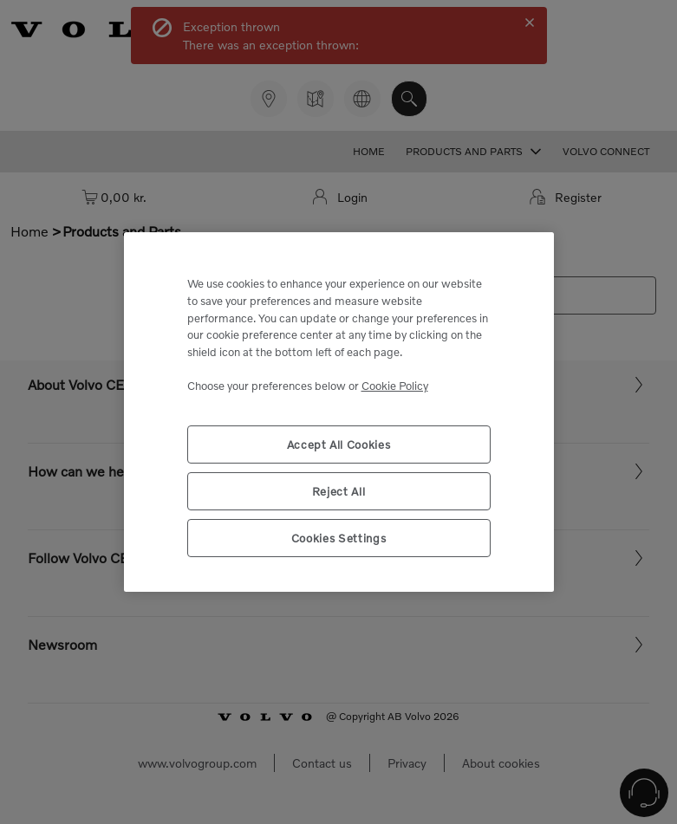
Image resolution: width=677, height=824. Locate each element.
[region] (339, 412)
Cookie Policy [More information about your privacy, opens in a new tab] (394, 386)
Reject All (339, 491)
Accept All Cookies (339, 444)
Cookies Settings (339, 538)
